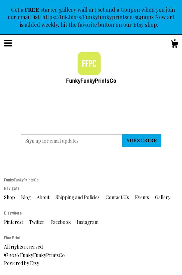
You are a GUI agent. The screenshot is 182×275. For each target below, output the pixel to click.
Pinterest (14, 222)
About (43, 197)
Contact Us (118, 197)
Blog (26, 197)
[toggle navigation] (8, 43)
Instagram (88, 222)
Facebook (61, 222)
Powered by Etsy (21, 263)
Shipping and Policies (78, 197)
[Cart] (174, 45)
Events (142, 197)
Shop (10, 197)
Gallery (162, 197)
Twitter (37, 222)
